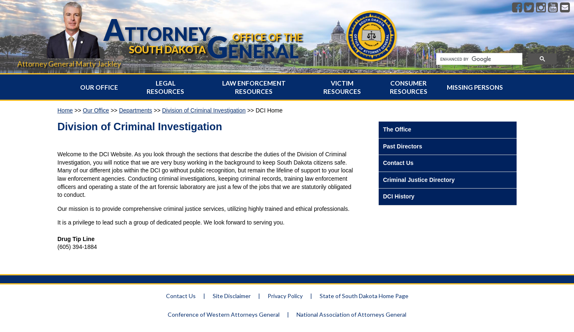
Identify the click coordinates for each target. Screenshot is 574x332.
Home (65, 110)
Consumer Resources (408, 87)
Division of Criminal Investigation (203, 110)
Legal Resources (165, 87)
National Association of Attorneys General (351, 314)
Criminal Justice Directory (419, 180)
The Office (397, 129)
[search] (478, 59)
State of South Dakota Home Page (364, 295)
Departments (135, 110)
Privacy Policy (285, 295)
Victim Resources (342, 87)
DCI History (398, 196)
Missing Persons (475, 87)
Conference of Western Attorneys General (224, 314)
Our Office (99, 87)
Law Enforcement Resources (254, 87)
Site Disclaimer (232, 295)
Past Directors (402, 146)
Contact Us (398, 163)
